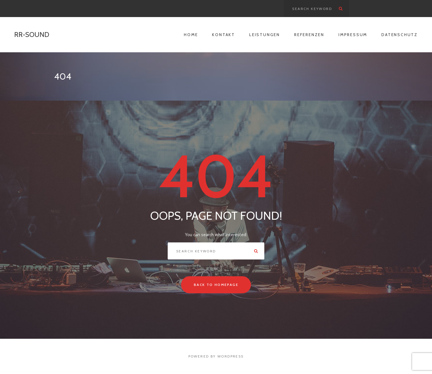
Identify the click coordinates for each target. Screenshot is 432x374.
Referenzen (309, 34)
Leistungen (264, 34)
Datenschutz (399, 34)
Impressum (352, 34)
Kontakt (223, 34)
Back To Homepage (216, 284)
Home (191, 34)
